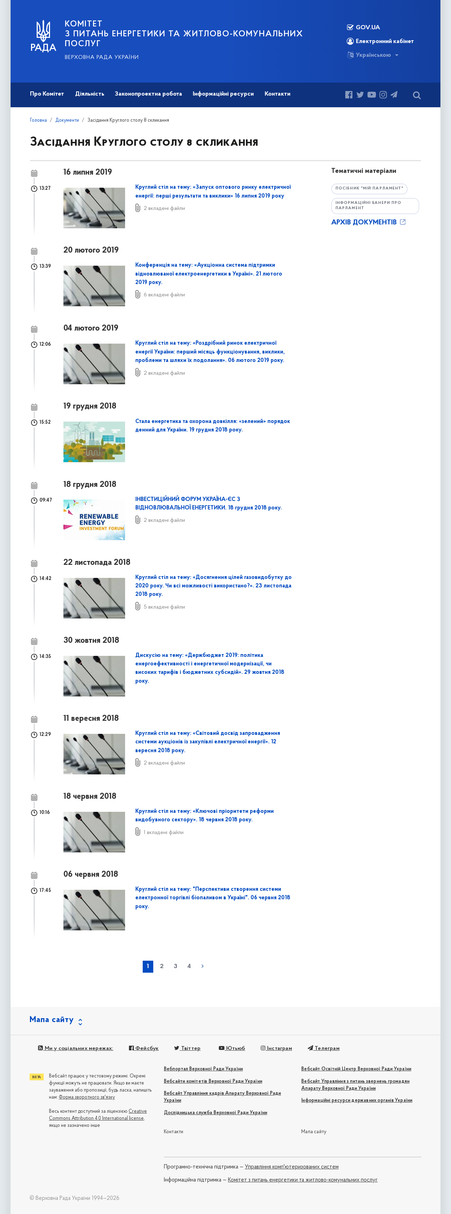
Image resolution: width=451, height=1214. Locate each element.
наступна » (202, 966)
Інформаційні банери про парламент (368, 205)
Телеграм (324, 1048)
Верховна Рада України (102, 57)
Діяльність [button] (89, 94)
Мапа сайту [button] (52, 1020)
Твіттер (187, 1048)
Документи (67, 120)
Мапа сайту (313, 1132)
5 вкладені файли (164, 607)
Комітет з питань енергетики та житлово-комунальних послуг (303, 1180)
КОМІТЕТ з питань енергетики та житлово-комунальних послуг (184, 34)
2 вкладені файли (164, 208)
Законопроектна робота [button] (148, 94)
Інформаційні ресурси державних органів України (356, 1100)
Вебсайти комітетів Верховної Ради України (213, 1081)
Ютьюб (232, 1048)
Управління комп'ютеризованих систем (292, 1167)
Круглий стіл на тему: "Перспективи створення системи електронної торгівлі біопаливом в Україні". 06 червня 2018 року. (212, 898)
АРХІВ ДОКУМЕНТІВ (369, 222)
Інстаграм (276, 1048)
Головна (38, 120)
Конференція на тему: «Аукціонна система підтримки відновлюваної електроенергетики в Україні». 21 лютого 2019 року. (208, 273)
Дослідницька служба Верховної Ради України (215, 1113)
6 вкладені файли (164, 295)
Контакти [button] (277, 94)
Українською (369, 55)
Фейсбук (144, 1048)
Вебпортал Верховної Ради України (203, 1069)
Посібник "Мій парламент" (369, 189)
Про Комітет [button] (47, 94)
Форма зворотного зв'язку (87, 1097)
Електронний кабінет (380, 41)
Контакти (174, 1132)
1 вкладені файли (164, 832)
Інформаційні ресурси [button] (223, 94)
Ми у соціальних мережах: (75, 1048)
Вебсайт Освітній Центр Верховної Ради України (356, 1069)
